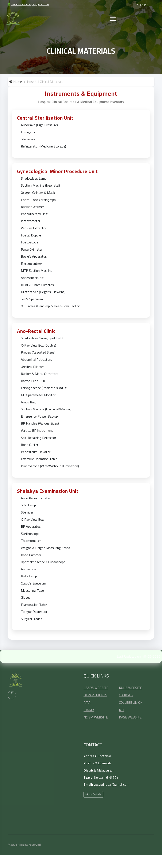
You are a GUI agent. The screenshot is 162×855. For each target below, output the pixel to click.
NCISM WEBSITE (96, 717)
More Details (93, 794)
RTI (121, 709)
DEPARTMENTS (95, 695)
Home (15, 81)
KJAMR (89, 709)
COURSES (126, 695)
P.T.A (87, 702)
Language (140, 4)
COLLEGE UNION (131, 702)
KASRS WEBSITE (96, 687)
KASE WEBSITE (130, 717)
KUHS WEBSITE (130, 687)
